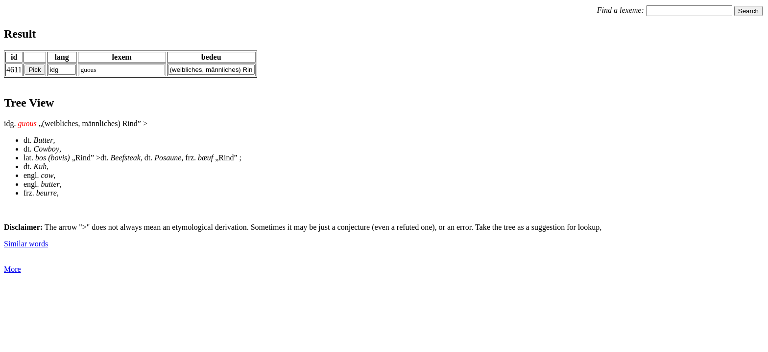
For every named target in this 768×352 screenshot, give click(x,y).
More (12, 269)
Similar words (26, 244)
